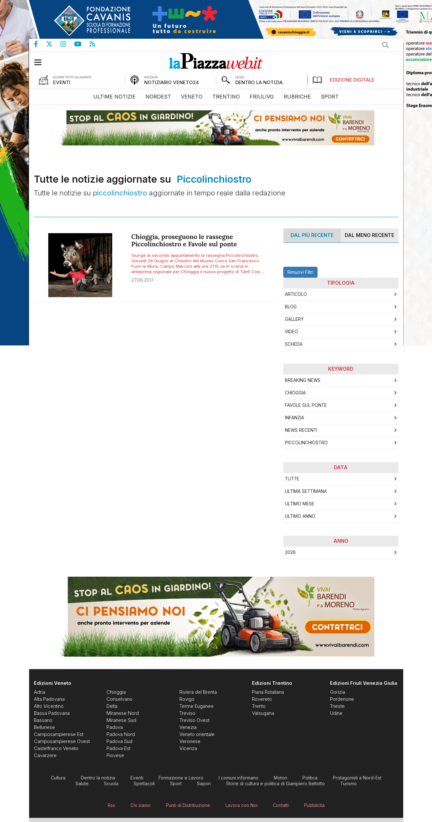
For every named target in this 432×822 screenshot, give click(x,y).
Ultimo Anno (300, 516)
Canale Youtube (82, 44)
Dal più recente (312, 235)
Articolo (296, 294)
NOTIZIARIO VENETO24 (171, 82)
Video (291, 331)
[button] (41, 62)
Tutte (292, 478)
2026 (290, 552)
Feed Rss (96, 44)
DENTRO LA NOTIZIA (259, 82)
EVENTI (61, 82)
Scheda (293, 344)
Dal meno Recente (369, 235)
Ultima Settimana (306, 491)
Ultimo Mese (299, 503)
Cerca (385, 45)
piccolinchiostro (306, 442)
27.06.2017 (142, 280)
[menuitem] (114, 97)
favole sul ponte (306, 405)
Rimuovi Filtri (300, 272)
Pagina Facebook (40, 44)
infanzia (294, 417)
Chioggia (295, 392)
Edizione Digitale (343, 80)
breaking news (302, 380)
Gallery (294, 319)
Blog (291, 306)
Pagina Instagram (67, 44)
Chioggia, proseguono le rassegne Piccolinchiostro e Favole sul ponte (184, 240)
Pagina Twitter (53, 44)
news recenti (301, 430)
